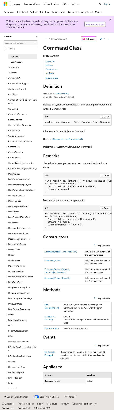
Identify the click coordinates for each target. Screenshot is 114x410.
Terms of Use (8, 408)
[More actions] (109, 38)
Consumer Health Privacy (84, 403)
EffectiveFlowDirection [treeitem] (18, 341)
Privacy (63, 403)
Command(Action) (53, 260)
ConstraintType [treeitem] (15, 119)
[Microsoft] (5, 4)
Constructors (51, 69)
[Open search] (100, 4)
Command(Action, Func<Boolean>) (61, 251)
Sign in (107, 3)
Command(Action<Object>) (57, 277)
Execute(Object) (52, 328)
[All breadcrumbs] (45, 38)
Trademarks (23, 408)
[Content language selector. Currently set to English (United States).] (16, 396)
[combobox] (20, 42)
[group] (77, 187)
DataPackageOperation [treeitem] (18, 179)
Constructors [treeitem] (17, 61)
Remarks (49, 65)
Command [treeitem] (15, 56)
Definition (50, 61)
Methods (50, 73)
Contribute (52, 403)
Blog (39, 403)
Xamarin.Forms (58, 38)
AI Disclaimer (8, 403)
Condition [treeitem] (12, 94)
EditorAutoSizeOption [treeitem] (18, 330)
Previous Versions (26, 403)
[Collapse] (36, 36)
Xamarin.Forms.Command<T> (68, 138)
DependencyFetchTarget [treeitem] (19, 238)
